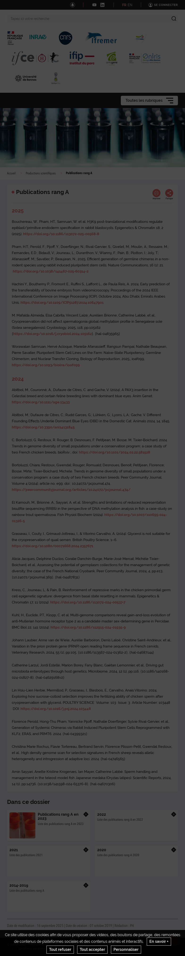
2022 (101, 814)
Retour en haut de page (177, 942)
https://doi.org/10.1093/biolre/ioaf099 (46, 365)
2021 (13, 850)
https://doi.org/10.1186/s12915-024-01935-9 (88, 627)
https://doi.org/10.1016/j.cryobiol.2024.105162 (52, 334)
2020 (101, 850)
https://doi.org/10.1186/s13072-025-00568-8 (61, 234)
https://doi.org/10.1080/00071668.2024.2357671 (52, 546)
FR (124, 5)
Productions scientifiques (41, 173)
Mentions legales (109, 945)
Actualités (37, 945)
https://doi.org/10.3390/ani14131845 (43, 427)
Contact (60, 945)
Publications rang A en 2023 (58, 816)
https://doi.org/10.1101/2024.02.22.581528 (114, 452)
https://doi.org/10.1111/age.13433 (41, 402)
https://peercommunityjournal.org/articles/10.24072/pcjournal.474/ (71, 490)
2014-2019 (18, 885)
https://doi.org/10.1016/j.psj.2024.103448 (56, 709)
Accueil (11, 173)
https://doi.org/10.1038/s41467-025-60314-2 (50, 271)
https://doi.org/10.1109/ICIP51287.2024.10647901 (62, 302)
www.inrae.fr (169, 945)
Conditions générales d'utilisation (40, 948)
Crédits (82, 945)
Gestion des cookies (87, 948)
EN (130, 5)
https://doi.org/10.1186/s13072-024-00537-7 (87, 602)
